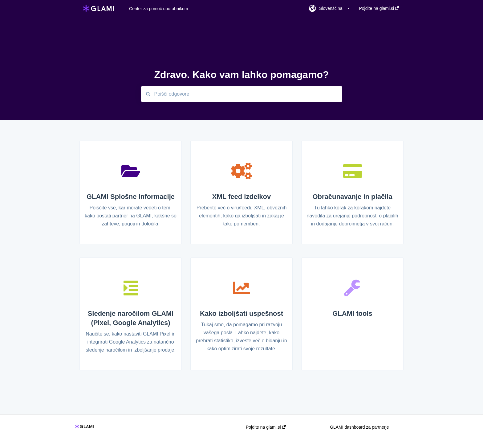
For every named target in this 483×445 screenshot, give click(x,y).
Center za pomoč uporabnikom (158, 8)
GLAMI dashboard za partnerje (359, 427)
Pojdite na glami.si (266, 427)
